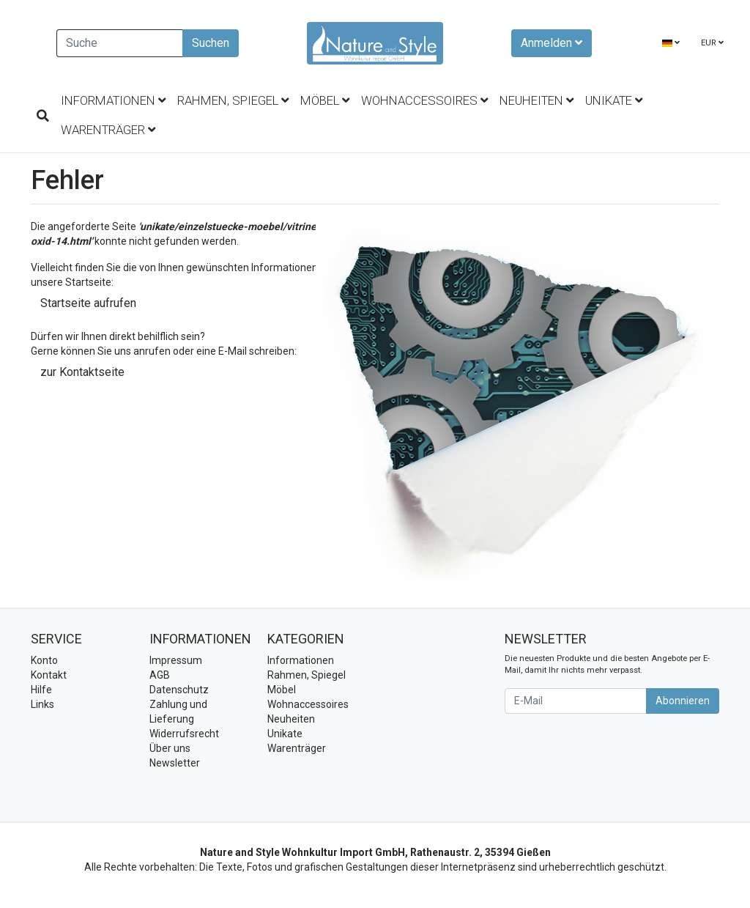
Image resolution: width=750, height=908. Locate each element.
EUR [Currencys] (712, 43)
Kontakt (49, 675)
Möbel (324, 100)
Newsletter (174, 763)
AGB (159, 675)
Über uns (169, 748)
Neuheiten (536, 100)
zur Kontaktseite (82, 372)
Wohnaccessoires (424, 100)
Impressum (175, 660)
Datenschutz (179, 689)
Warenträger (108, 129)
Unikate (613, 100)
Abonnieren (683, 700)
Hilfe (41, 689)
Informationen (113, 100)
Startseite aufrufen (88, 303)
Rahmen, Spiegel (233, 100)
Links (42, 704)
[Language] (671, 43)
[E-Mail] (576, 701)
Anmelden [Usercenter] (551, 43)
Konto (44, 660)
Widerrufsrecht (184, 733)
